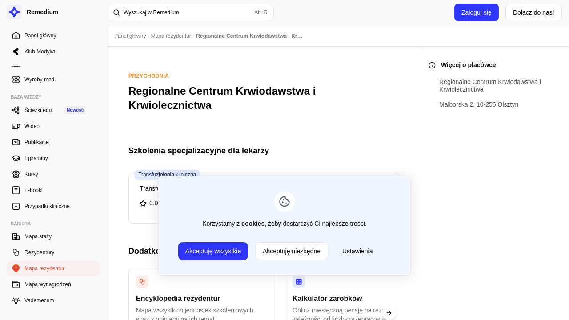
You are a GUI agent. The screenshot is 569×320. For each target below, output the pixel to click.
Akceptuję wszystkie (213, 251)
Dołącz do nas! (533, 12)
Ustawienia (357, 251)
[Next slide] (389, 313)
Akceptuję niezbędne (292, 251)
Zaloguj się (476, 12)
